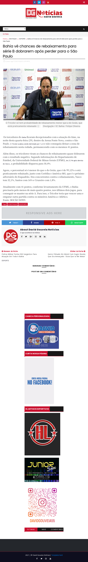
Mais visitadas (44, 529)
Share (35, 223)
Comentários (57, 529)
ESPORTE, (26, 61)
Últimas (31, 529)
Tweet (13, 223)
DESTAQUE (13, 39)
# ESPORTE (23, 204)
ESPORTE (22, 39)
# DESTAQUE (12, 204)
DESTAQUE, (19, 61)
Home (5, 39)
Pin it (56, 223)
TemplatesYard (57, 555)
